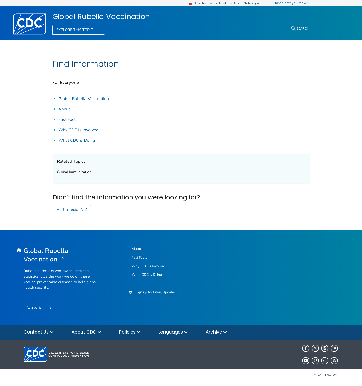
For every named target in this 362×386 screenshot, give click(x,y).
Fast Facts (68, 119)
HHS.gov (314, 375)
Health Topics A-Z (72, 209)
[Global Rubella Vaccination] (63, 255)
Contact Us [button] (39, 332)
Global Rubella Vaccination (101, 17)
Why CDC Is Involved (78, 130)
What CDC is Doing (76, 140)
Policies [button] (130, 332)
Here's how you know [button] (292, 3)
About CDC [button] (86, 332)
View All (36, 308)
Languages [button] (173, 332)
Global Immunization (74, 172)
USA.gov (331, 375)
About (64, 109)
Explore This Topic (75, 29)
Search (303, 28)
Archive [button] (216, 332)
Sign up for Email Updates (155, 292)
